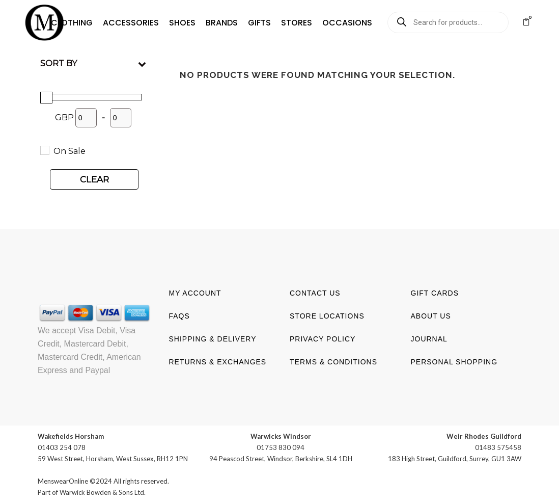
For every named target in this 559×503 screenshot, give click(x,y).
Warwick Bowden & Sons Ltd (102, 492)
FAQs (179, 316)
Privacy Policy (322, 339)
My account (195, 293)
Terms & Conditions (333, 362)
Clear (94, 179)
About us (431, 316)
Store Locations (327, 316)
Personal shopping (454, 362)
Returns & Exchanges (218, 362)
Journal (429, 339)
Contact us (315, 293)
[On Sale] (44, 150)
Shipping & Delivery (213, 339)
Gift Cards (435, 293)
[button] (67, 23)
